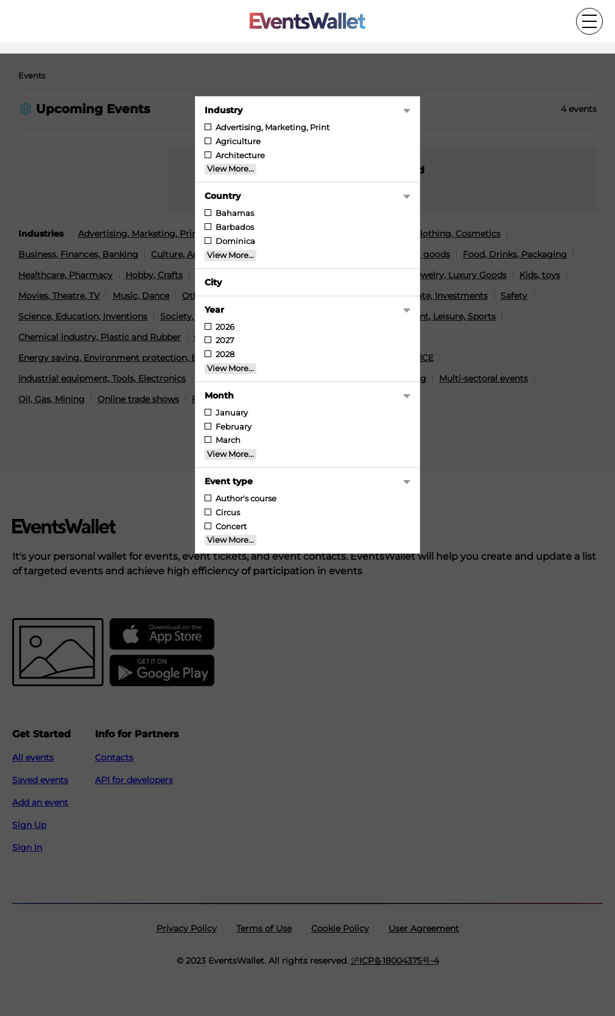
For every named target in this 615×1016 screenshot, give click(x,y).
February (232, 427)
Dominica (234, 241)
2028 (224, 354)
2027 (224, 340)
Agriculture (237, 141)
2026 (224, 327)
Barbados (234, 227)
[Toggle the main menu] (589, 21)
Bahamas (234, 213)
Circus (227, 513)
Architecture (239, 155)
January (231, 413)
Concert (230, 527)
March (227, 440)
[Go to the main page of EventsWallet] (307, 21)
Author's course (245, 499)
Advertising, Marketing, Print (271, 127)
